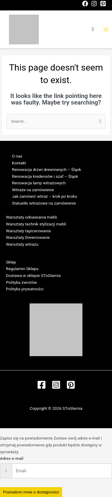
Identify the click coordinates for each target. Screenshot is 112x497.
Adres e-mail (11, 458)
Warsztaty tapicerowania (28, 230)
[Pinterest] (103, 4)
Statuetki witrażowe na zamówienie (44, 203)
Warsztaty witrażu (22, 244)
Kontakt (19, 163)
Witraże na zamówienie (33, 189)
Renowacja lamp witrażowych (39, 182)
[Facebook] (85, 4)
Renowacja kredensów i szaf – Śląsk (45, 176)
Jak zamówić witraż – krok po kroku (44, 196)
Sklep (11, 262)
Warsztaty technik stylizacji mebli (36, 224)
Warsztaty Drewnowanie (28, 237)
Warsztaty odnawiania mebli (31, 217)
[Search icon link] (93, 29)
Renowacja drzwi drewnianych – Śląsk (46, 169)
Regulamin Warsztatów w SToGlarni (38, 250)
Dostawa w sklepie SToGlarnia (33, 275)
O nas (17, 156)
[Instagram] (94, 4)
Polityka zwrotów (21, 282)
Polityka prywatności (25, 288)
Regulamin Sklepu (22, 268)
